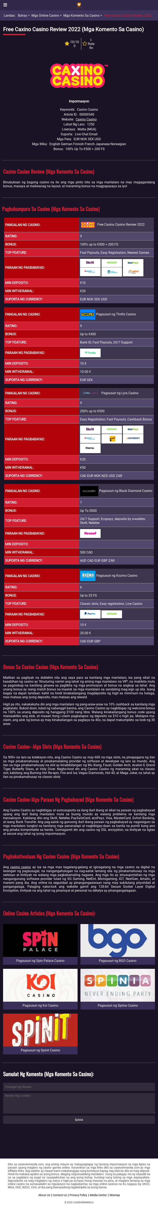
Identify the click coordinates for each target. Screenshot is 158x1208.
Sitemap (114, 1195)
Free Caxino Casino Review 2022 (127, 15)
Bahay (22, 15)
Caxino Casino (86, 119)
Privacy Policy (78, 1195)
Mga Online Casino (45, 15)
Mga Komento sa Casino (81, 15)
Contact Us (60, 1195)
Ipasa (79, 1119)
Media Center (98, 1195)
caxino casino (20, 867)
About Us (44, 1195)
